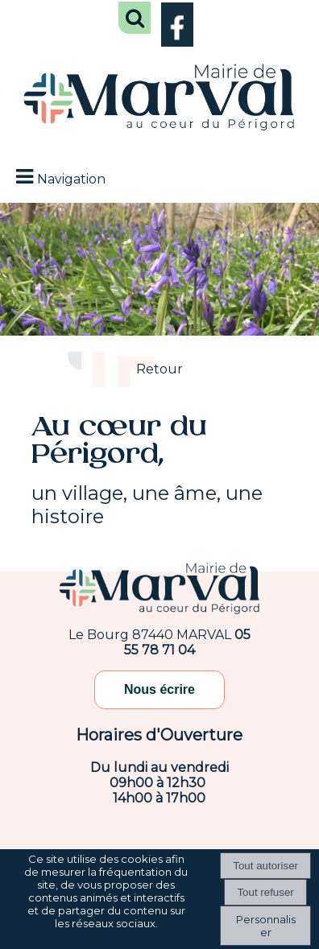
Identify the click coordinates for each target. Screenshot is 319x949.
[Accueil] (159, 99)
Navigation (71, 179)
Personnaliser (266, 926)
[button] (134, 18)
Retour (159, 369)
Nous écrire (159, 689)
